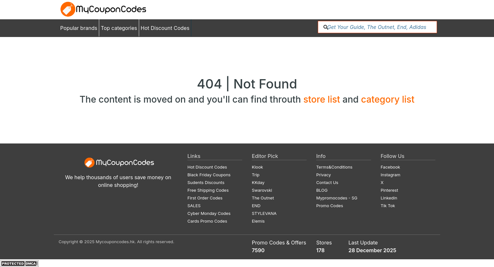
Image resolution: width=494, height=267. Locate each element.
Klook (257, 167)
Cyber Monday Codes (209, 213)
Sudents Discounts (205, 182)
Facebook (390, 167)
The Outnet (263, 197)
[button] (326, 27)
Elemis (258, 221)
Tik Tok (388, 205)
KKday (258, 182)
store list (323, 99)
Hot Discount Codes (165, 28)
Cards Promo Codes (207, 221)
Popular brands (78, 28)
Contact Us (327, 182)
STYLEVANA (264, 213)
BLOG (322, 190)
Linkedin (389, 197)
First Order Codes (205, 197)
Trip (256, 174)
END (256, 205)
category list (387, 99)
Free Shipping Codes (208, 190)
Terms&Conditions (334, 167)
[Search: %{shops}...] (377, 27)
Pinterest (389, 190)
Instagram (390, 174)
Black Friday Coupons (209, 174)
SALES (194, 205)
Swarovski (262, 190)
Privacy (323, 174)
